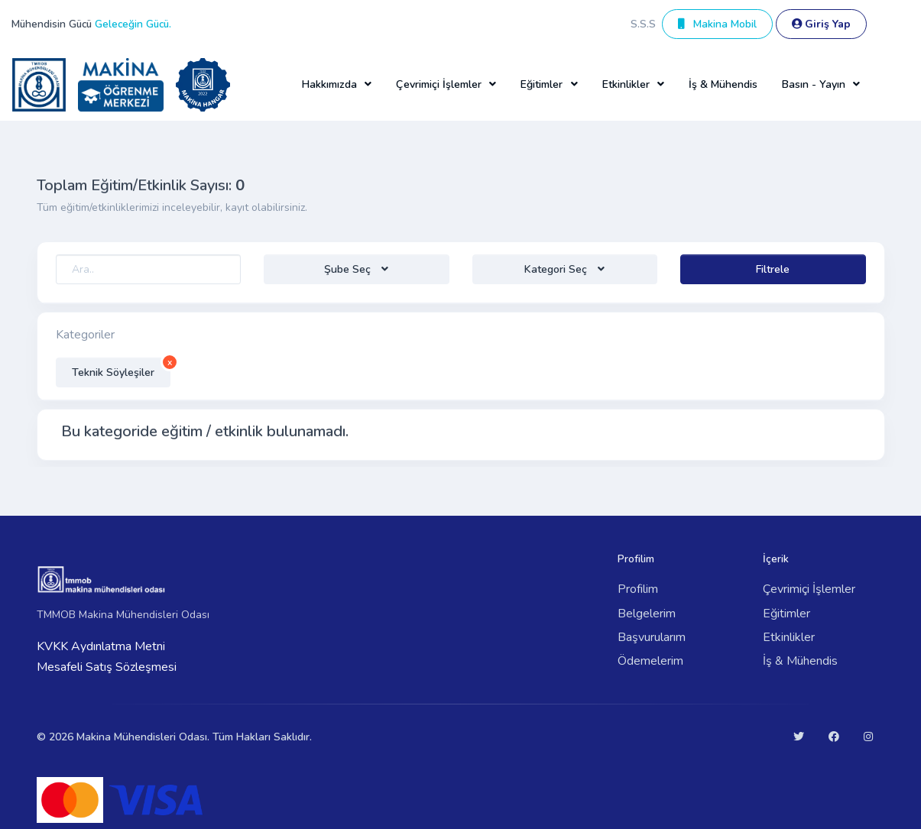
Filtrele (773, 269)
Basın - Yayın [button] (813, 84)
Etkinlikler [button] (626, 84)
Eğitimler (786, 613)
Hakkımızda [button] (329, 84)
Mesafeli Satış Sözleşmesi (107, 667)
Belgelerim (647, 613)
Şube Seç (349, 269)
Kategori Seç (557, 269)
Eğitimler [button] (541, 84)
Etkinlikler (789, 637)
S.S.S (643, 24)
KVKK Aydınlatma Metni (101, 646)
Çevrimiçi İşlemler (809, 589)
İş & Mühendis (723, 84)
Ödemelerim (650, 661)
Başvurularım (652, 637)
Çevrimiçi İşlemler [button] (439, 84)
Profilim (638, 589)
